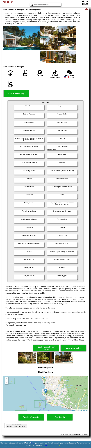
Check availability (16, 93)
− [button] (6, 382)
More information (73, 348)
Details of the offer (31, 417)
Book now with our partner (46, 348)
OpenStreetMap (82, 410)
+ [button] (6, 379)
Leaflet (73, 410)
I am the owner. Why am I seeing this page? (16, 425)
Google (33, 443)
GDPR (45, 445)
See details (60, 417)
